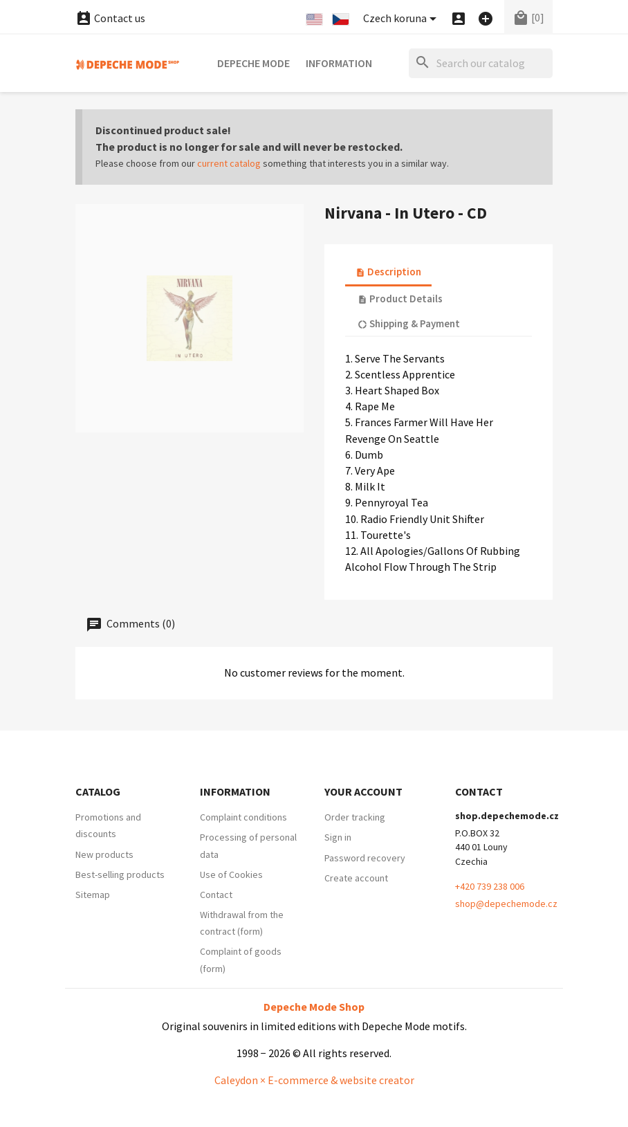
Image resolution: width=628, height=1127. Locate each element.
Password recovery (364, 858)
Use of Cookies (231, 874)
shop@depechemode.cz (506, 903)
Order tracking (354, 817)
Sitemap (92, 894)
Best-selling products (120, 874)
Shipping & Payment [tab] (409, 323)
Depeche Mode (253, 63)
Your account (363, 791)
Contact (216, 894)
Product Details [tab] (400, 298)
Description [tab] (388, 271)
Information (339, 63)
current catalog (229, 163)
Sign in (337, 837)
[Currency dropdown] (402, 19)
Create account (356, 878)
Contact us (110, 18)
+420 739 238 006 (489, 886)
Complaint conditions (243, 817)
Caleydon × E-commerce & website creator (314, 1080)
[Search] (481, 63)
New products (104, 854)
